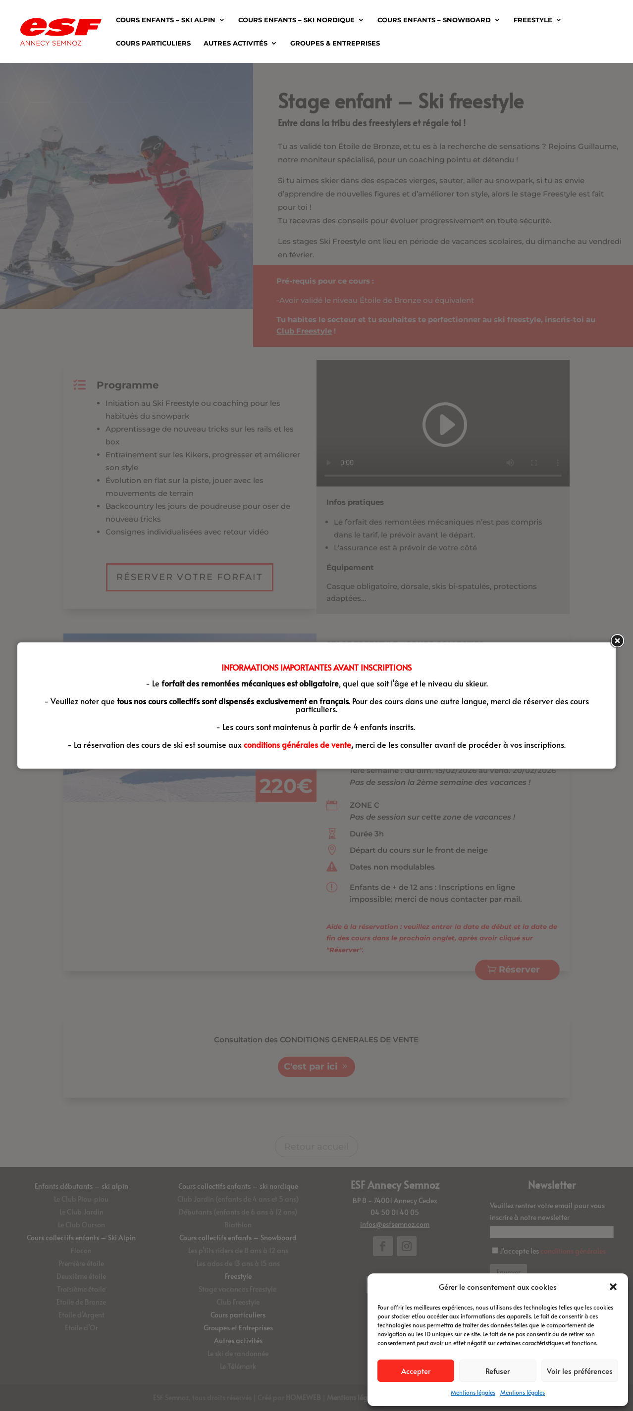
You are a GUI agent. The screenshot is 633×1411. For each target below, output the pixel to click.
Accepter (415, 1370)
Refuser (497, 1370)
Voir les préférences (580, 1370)
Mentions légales (473, 1392)
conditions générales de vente (297, 744)
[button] (613, 1287)
